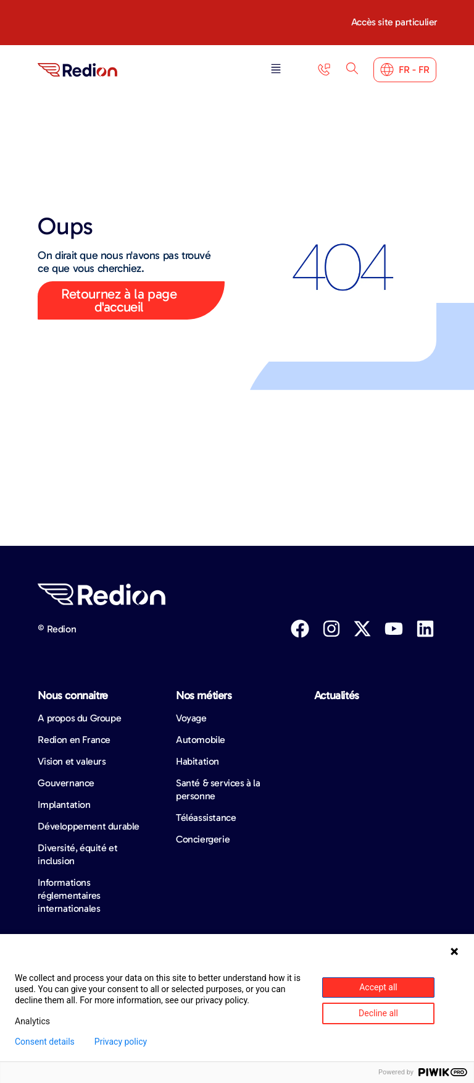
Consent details (45, 1042)
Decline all (378, 1013)
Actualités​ (336, 695)
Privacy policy (120, 1042)
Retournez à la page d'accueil (119, 300)
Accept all (378, 987)
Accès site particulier (394, 22)
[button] (275, 69)
